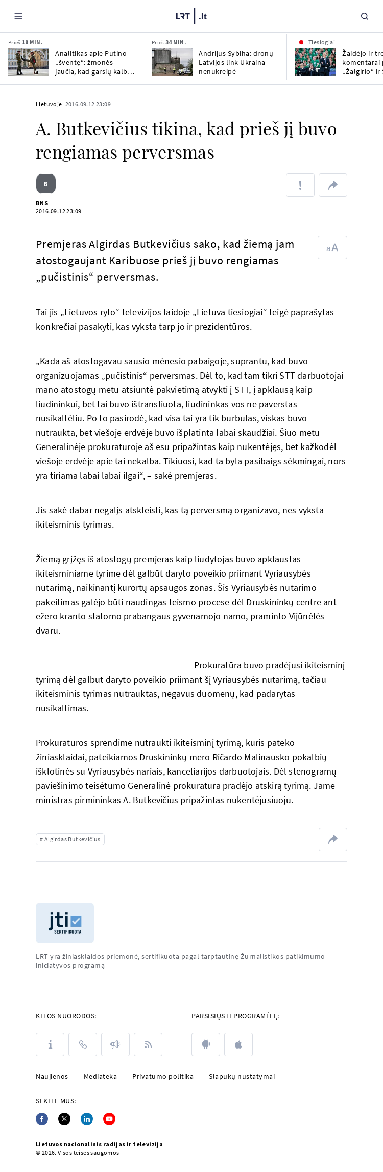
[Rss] (148, 1044)
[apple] (238, 1044)
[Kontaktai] (82, 1044)
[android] (206, 1044)
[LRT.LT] (191, 15)
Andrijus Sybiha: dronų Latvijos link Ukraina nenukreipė (236, 62)
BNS (42, 203)
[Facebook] (42, 1119)
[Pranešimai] (115, 1044)
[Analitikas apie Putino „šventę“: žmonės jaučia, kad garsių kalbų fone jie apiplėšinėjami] (28, 62)
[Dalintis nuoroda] (333, 185)
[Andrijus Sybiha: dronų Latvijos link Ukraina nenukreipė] (172, 62)
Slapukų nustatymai (242, 1076)
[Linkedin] (87, 1119)
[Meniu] (18, 16)
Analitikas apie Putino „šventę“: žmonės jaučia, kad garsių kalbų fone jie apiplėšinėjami (93, 62)
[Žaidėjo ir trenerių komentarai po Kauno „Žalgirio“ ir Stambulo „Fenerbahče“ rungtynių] (315, 62)
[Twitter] (64, 1119)
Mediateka (100, 1076)
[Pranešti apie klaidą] (300, 185)
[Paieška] (364, 16)
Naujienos (52, 1076)
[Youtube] (109, 1119)
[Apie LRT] (50, 1044)
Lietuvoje (49, 104)
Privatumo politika (163, 1076)
